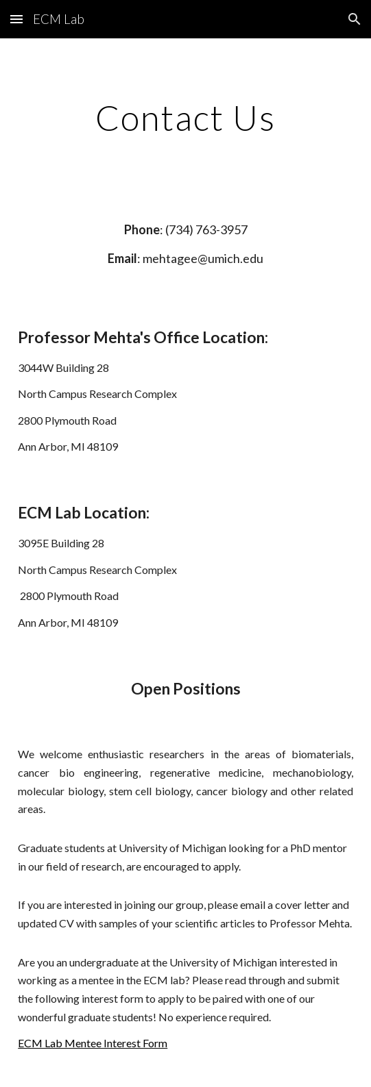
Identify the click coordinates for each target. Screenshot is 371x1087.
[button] (16, 19)
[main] (185, 117)
